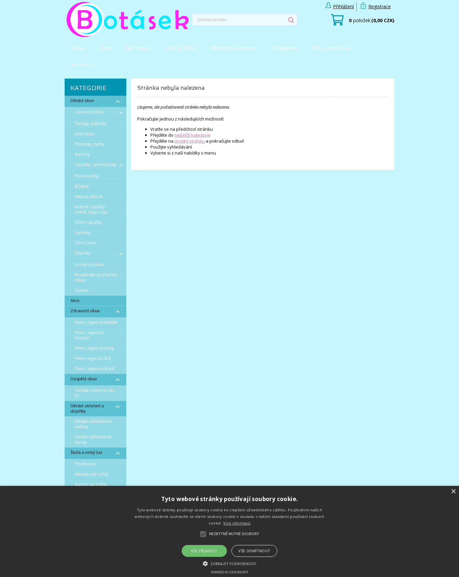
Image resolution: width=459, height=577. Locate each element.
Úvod (105, 48)
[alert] (229, 531)
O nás (78, 48)
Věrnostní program (233, 48)
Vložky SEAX (181, 48)
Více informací (236, 523)
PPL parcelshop (331, 48)
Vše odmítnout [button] (254, 550)
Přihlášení (343, 6)
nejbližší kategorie (192, 135)
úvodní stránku (189, 141)
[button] (229, 563)
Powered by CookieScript (229, 572)
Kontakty (83, 65)
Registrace (379, 6)
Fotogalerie (284, 48)
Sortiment (138, 48)
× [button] (453, 491)
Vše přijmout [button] (204, 550)
